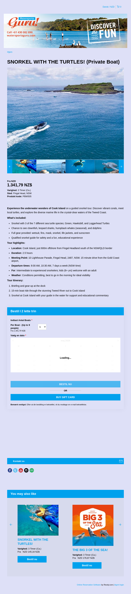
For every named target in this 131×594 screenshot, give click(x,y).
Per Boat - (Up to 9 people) (24, 328)
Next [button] (120, 524)
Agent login (119, 585)
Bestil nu (32, 559)
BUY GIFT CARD (65, 397)
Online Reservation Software (89, 585)
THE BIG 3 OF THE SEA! (90, 550)
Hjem (9, 52)
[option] (21, 166)
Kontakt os (18, 461)
